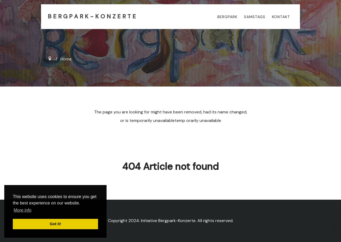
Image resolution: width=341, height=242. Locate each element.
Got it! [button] (55, 224)
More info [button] (22, 210)
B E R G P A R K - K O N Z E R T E (92, 16)
